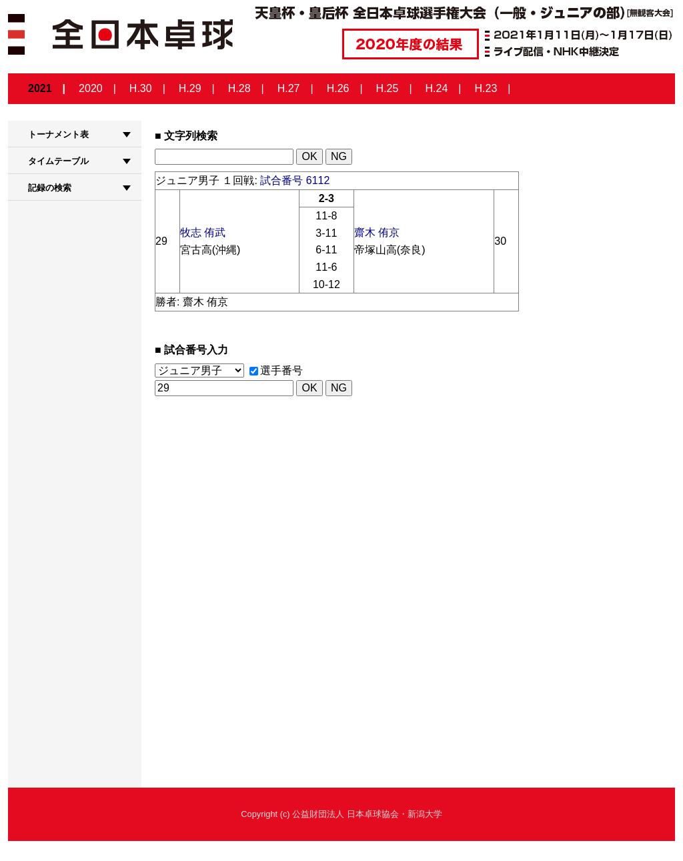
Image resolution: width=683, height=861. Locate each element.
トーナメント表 (58, 134)
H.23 (486, 88)
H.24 (437, 88)
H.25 (387, 88)
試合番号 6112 (294, 180)
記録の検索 (49, 188)
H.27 (288, 88)
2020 (91, 88)
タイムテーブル (58, 161)
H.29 (190, 88)
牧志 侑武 (202, 232)
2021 (40, 88)
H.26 (338, 88)
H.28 (239, 88)
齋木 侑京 (377, 232)
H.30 (140, 88)
